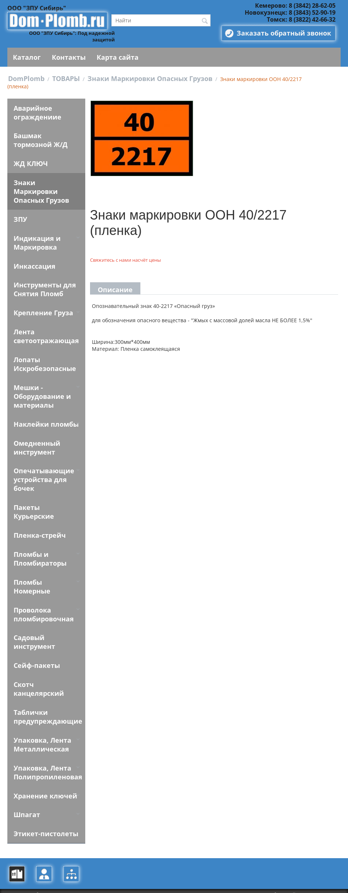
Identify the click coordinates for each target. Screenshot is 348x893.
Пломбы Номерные (46, 583)
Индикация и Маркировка (36, 243)
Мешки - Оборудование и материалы (41, 397)
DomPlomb (26, 78)
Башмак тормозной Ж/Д (40, 140)
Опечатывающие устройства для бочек (43, 480)
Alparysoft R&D (320, 888)
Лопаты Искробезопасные (44, 365)
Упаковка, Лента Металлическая (42, 737)
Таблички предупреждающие (47, 709)
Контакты (69, 57)
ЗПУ (19, 219)
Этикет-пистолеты (45, 826)
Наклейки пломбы (45, 424)
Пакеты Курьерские (33, 513)
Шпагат (26, 807)
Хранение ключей (44, 788)
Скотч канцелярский (38, 681)
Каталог (27, 57)
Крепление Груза (42, 313)
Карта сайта (118, 57)
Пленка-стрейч (39, 536)
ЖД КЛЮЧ (30, 163)
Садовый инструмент (33, 634)
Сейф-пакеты (36, 658)
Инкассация (34, 266)
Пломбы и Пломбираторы (39, 560)
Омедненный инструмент (36, 448)
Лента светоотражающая (45, 337)
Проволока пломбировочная (43, 606)
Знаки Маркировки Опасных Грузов (149, 78)
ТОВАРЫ (66, 78)
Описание (115, 289)
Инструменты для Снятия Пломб (44, 290)
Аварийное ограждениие (37, 112)
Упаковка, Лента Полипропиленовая (47, 765)
